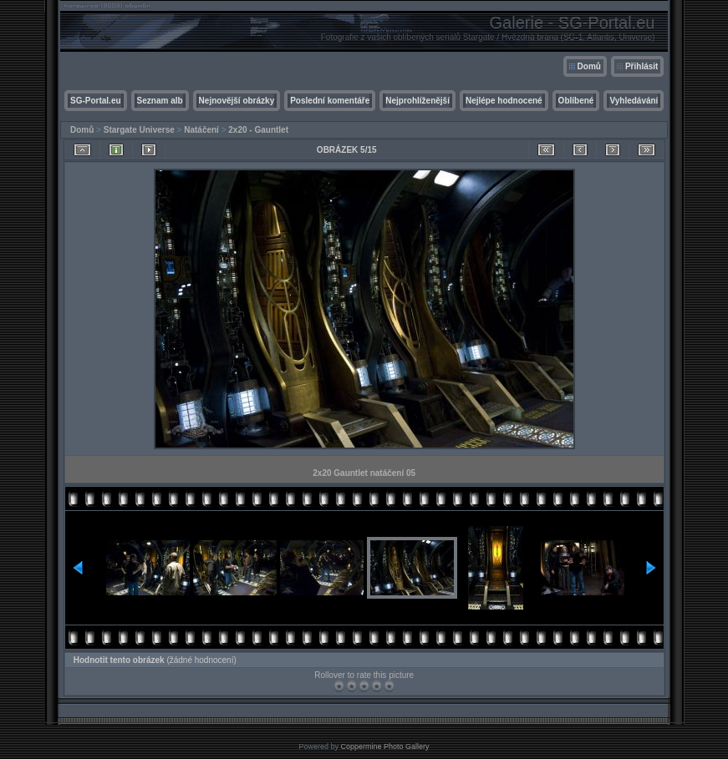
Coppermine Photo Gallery (384, 746)
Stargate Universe (139, 129)
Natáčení (201, 129)
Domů (589, 66)
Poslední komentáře (329, 100)
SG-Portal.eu (95, 100)
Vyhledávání (633, 100)
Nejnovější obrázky (237, 100)
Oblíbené (576, 100)
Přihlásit (641, 66)
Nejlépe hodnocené (504, 100)
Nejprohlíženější (417, 100)
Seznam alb (160, 100)
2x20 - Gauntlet (258, 129)
